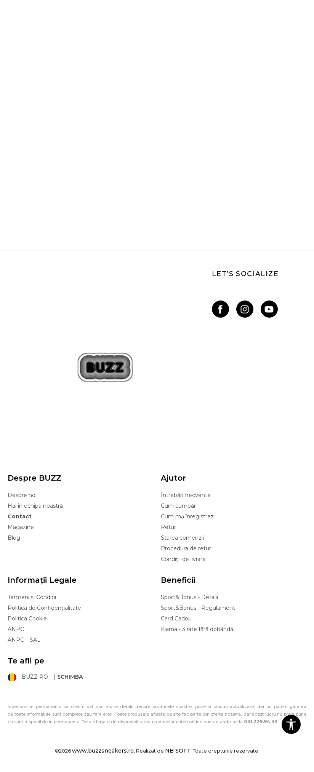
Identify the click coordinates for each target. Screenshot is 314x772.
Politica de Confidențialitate (44, 607)
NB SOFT (178, 750)
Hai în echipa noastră (35, 505)
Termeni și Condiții (32, 597)
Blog (14, 537)
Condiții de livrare (183, 559)
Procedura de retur (186, 548)
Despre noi (22, 495)
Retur (168, 527)
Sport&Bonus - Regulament (198, 607)
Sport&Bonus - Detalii (189, 597)
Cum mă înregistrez (187, 516)
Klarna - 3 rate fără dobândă (197, 629)
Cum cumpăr (178, 505)
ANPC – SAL (24, 639)
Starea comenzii (182, 537)
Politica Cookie (27, 618)
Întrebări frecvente (186, 495)
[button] (291, 724)
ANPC (16, 629)
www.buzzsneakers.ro (103, 750)
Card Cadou (176, 618)
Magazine (21, 527)
